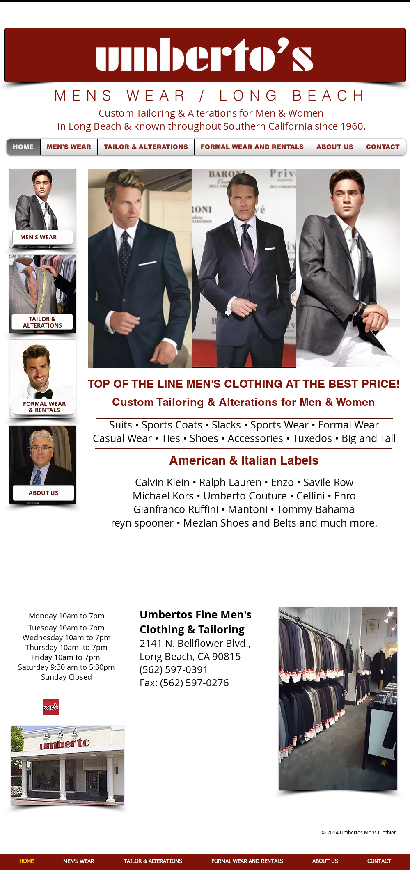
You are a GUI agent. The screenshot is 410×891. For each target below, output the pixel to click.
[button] (140, 268)
